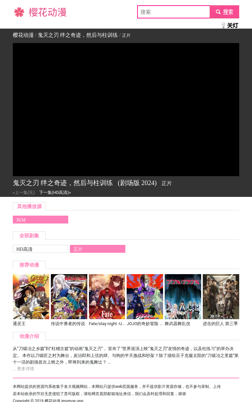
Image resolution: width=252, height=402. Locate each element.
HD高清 (24, 249)
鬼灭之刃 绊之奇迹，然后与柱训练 (78, 35)
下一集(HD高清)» (55, 192)
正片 (78, 249)
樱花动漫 (23, 12)
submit (224, 12)
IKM (21, 220)
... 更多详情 (23, 368)
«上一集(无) (24, 192)
